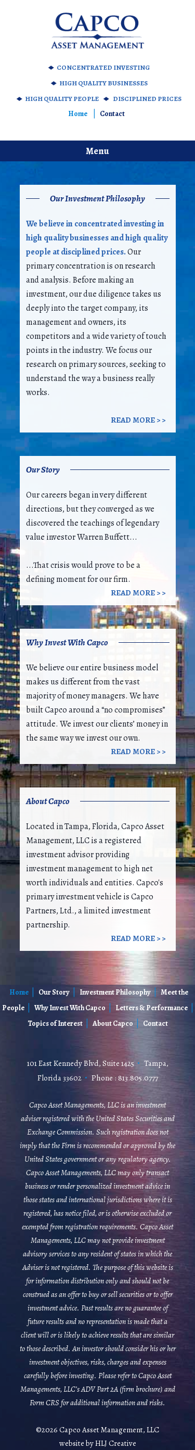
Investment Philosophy (115, 992)
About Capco (113, 1023)
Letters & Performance (151, 1008)
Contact (112, 114)
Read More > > (138, 420)
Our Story (54, 992)
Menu (97, 151)
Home (77, 114)
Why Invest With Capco (70, 1008)
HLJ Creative (115, 1443)
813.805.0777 (138, 1078)
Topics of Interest (55, 1023)
